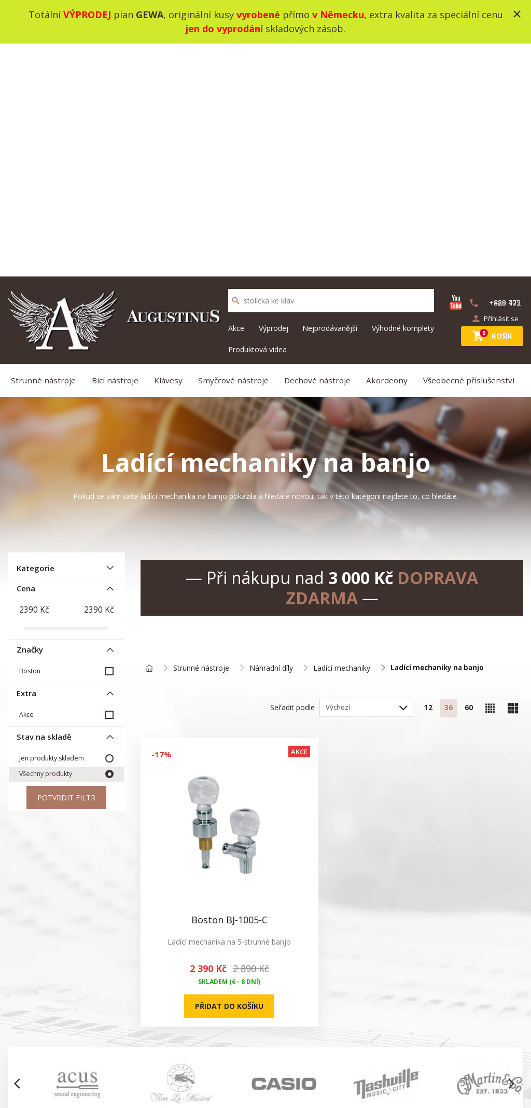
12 (421, 481)
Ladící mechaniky (341, 441)
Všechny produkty (45, 541)
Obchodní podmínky (147, 1022)
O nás (124, 997)
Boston (29, 437)
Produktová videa (257, 116)
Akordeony (388, 149)
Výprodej (273, 95)
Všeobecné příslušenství (471, 149)
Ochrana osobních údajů (155, 1034)
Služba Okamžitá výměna (156, 1046)
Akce (236, 95)
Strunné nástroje (46, 149)
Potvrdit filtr (66, 566)
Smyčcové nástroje (234, 149)
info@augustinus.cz (81, 1046)
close (517, 14)
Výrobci (338, 1046)
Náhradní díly (271, 441)
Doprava (128, 1059)
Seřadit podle (280, 480)
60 (467, 481)
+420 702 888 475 (462, 997)
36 (444, 481)
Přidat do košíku (185, 706)
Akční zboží (345, 1009)
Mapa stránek (243, 1022)
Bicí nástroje (117, 149)
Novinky (339, 997)
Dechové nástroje (319, 149)
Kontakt (233, 1009)
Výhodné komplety (403, 95)
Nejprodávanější (329, 95)
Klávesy (170, 149)
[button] (20, 791)
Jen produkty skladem (51, 525)
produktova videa (143, 1009)
